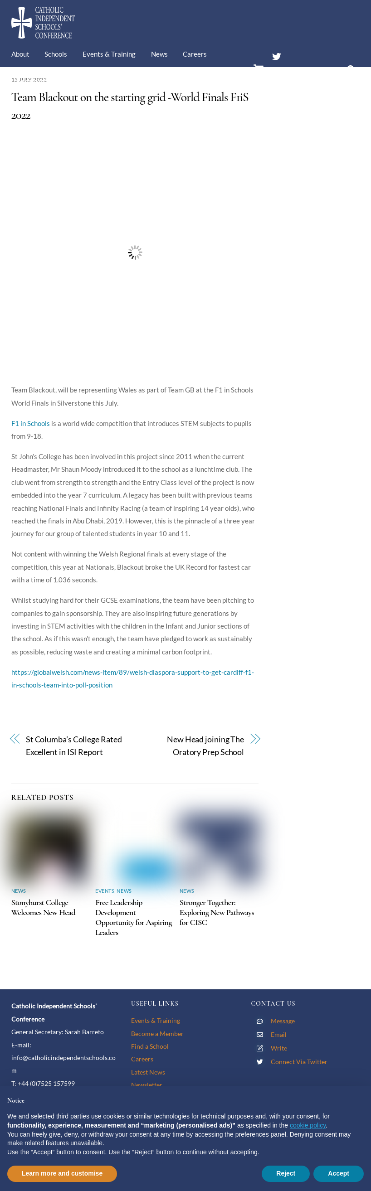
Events (104, 891)
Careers (195, 54)
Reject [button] (285, 1173)
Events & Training (109, 54)
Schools (55, 54)
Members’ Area (300, 74)
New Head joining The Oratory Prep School (205, 746)
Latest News (148, 1072)
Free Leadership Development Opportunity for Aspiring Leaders (133, 917)
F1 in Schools (30, 423)
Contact (83, 81)
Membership (37, 81)
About (20, 54)
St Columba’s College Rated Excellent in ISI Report (74, 746)
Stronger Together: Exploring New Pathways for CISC (217, 912)
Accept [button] (338, 1173)
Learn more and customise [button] (62, 1173)
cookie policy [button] (308, 1125)
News (159, 54)
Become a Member (157, 1033)
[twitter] (277, 55)
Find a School (150, 1046)
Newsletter (146, 1085)
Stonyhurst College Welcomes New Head (43, 907)
